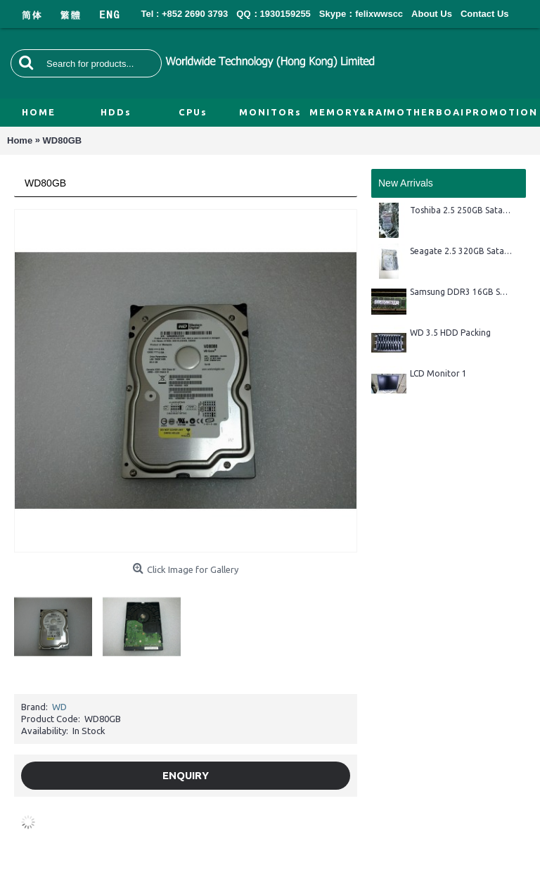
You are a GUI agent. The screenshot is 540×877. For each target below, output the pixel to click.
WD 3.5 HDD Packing (450, 332)
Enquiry (185, 775)
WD (59, 707)
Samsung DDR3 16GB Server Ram (461, 291)
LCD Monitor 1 (438, 373)
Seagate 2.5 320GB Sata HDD (461, 250)
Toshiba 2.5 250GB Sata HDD (461, 210)
